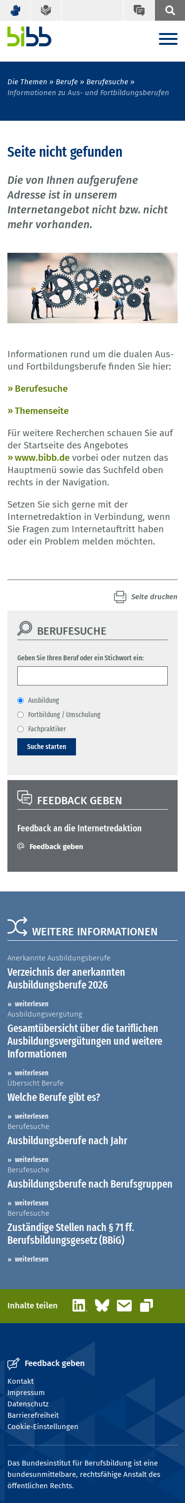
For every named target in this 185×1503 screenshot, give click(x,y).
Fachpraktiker (47, 728)
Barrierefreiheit (33, 1415)
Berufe (67, 81)
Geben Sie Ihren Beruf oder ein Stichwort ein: (80, 657)
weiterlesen (31, 1003)
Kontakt (20, 1381)
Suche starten (46, 746)
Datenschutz (28, 1404)
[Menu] (168, 40)
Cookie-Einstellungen (42, 1426)
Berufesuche (107, 81)
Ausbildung (43, 700)
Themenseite (42, 410)
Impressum (26, 1392)
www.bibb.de (42, 457)
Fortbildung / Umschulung (64, 714)
